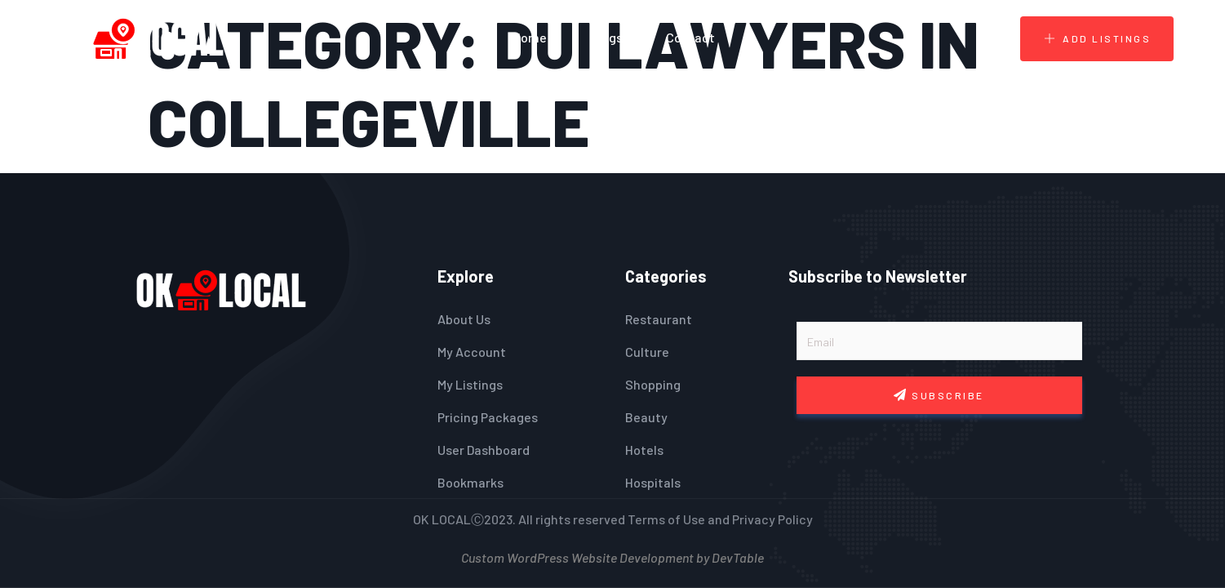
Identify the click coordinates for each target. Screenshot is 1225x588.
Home (530, 37)
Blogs (606, 37)
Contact (690, 37)
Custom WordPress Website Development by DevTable (612, 556)
